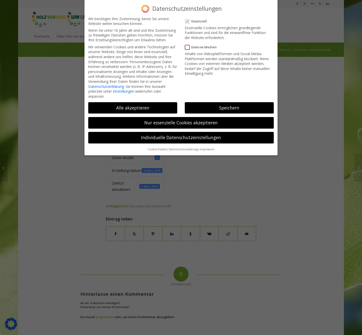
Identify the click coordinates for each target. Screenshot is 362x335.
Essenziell (197, 16)
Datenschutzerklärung (106, 82)
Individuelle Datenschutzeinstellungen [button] (181, 133)
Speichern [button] (229, 103)
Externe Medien (202, 42)
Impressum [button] (207, 144)
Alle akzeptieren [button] (132, 103)
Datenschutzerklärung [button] (183, 144)
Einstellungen (123, 86)
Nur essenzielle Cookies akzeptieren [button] (181, 118)
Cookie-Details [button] (157, 144)
